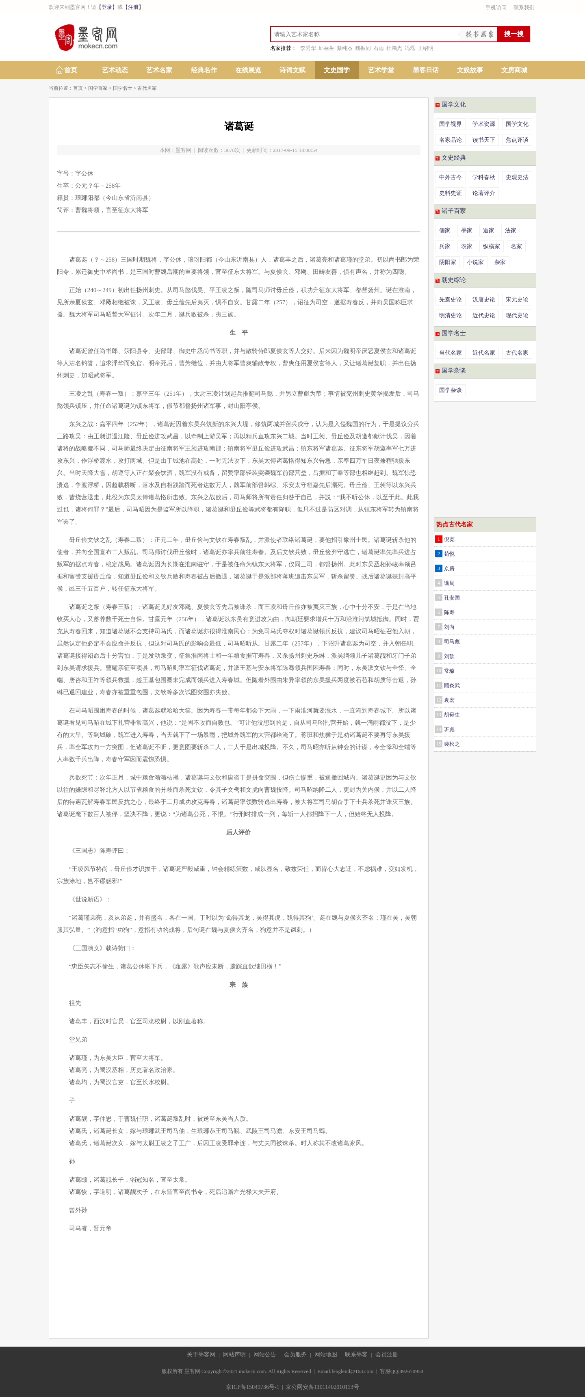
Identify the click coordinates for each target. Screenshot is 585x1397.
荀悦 (449, 554)
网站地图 (325, 1355)
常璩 (449, 671)
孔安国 (452, 598)
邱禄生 (326, 48)
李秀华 (308, 48)
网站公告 (265, 1355)
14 (438, 729)
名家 (516, 246)
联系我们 (524, 7)
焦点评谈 (517, 140)
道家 (488, 230)
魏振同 (363, 48)
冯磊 (410, 48)
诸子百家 (454, 211)
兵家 (445, 246)
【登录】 (106, 7)
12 (438, 700)
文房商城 (514, 70)
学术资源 (483, 124)
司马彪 (452, 642)
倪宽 (449, 539)
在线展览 (248, 70)
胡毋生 (452, 715)
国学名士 (122, 88)
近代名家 (483, 353)
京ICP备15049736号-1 (252, 1387)
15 (438, 744)
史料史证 (450, 193)
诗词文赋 (293, 70)
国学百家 (98, 88)
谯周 (449, 583)
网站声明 (234, 1355)
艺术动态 (115, 70)
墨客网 (183, 150)
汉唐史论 (483, 300)
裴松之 (452, 744)
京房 (449, 568)
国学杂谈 (454, 370)
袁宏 (449, 700)
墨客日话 (426, 70)
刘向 (449, 627)
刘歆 (449, 656)
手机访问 (496, 7)
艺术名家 (159, 70)
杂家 (500, 262)
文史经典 (454, 157)
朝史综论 (454, 280)
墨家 (466, 230)
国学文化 (454, 104)
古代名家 (147, 88)
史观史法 (517, 177)
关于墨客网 (201, 1355)
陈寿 (449, 612)
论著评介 (483, 193)
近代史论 (483, 315)
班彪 (449, 729)
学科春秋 (483, 177)
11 (438, 685)
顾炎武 (452, 685)
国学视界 (450, 124)
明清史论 (450, 315)
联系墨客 (356, 1355)
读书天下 (483, 140)
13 (438, 714)
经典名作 (204, 70)
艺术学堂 (381, 70)
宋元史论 (517, 300)
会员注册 (386, 1355)
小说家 (475, 262)
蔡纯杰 (345, 48)
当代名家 (450, 353)
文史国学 (337, 70)
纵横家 (491, 246)
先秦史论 (450, 300)
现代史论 (517, 315)
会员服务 (295, 1355)
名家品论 (450, 140)
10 (438, 671)
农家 (466, 246)
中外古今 (450, 177)
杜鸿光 (394, 48)
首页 (70, 70)
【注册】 (133, 7)
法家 (510, 230)
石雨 (378, 48)
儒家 (445, 230)
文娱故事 (470, 70)
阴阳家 (447, 262)
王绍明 (425, 48)
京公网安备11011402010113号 (322, 1387)
